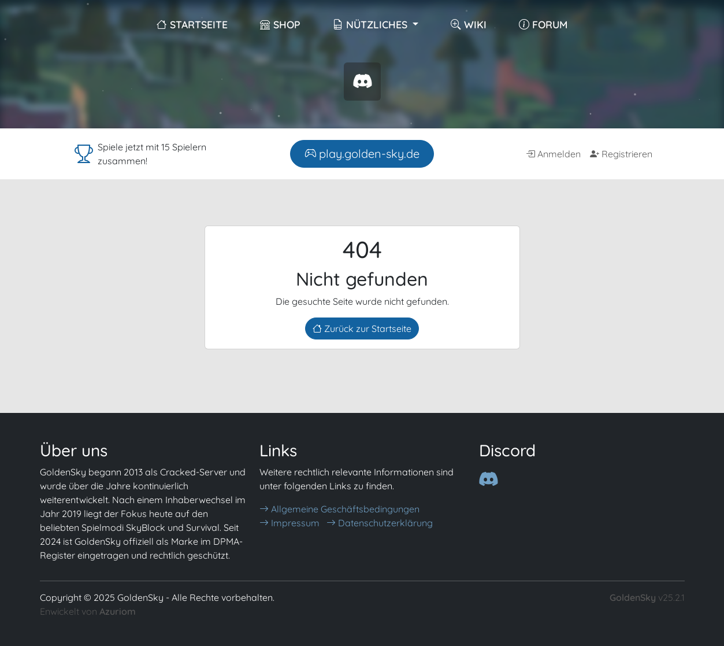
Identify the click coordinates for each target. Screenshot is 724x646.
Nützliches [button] (371, 24)
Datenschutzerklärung (379, 523)
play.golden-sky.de (362, 153)
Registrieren (621, 154)
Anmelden (553, 154)
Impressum (289, 523)
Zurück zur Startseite (362, 328)
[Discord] (488, 479)
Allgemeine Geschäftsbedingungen (339, 509)
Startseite (192, 24)
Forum (543, 24)
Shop (280, 24)
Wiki (469, 24)
